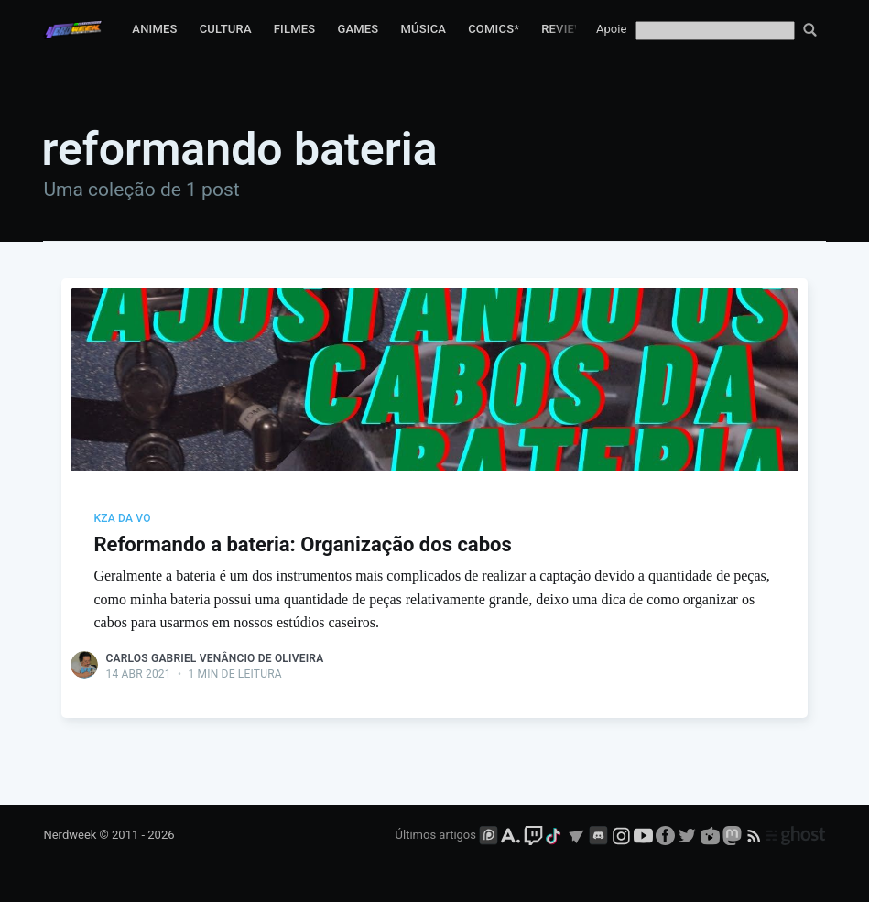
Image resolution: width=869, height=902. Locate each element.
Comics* (493, 29)
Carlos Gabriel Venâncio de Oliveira (214, 658)
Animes (154, 29)
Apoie (611, 29)
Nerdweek (69, 835)
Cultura (226, 29)
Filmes (295, 29)
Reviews (566, 29)
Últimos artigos (436, 835)
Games (357, 29)
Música (423, 29)
